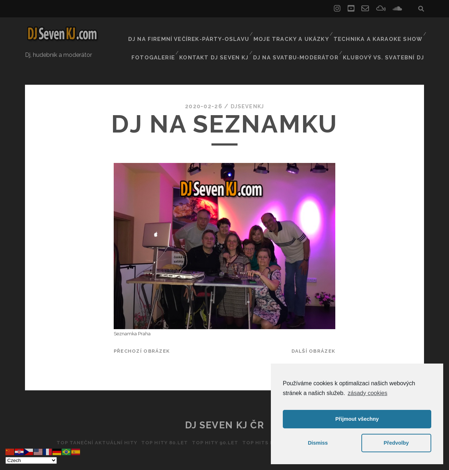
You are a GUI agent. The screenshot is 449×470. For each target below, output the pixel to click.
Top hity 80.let (160, 423)
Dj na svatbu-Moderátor (306, 39)
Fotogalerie (170, 39)
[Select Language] (31, 460)
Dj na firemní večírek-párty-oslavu (204, 30)
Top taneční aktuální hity (88, 423)
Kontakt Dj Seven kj (229, 39)
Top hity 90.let (213, 423)
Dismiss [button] (318, 443)
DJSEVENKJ (247, 86)
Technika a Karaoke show (381, 30)
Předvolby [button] (396, 443)
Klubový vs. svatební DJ (388, 39)
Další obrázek (313, 332)
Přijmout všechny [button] (357, 419)
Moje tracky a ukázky (300, 30)
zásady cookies (367, 393)
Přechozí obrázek (142, 332)
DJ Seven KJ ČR (224, 405)
